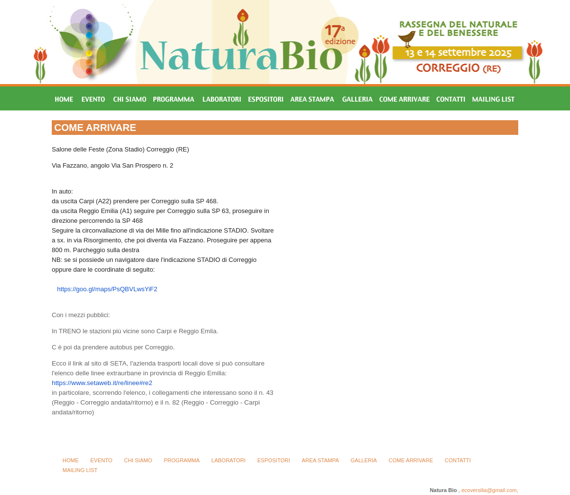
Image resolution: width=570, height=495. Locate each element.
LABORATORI (228, 460)
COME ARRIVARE (411, 460)
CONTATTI (457, 460)
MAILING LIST (80, 470)
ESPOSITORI (273, 460)
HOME (71, 460)
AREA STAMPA (320, 460)
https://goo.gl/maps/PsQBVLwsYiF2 (107, 289)
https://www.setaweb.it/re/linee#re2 (102, 383)
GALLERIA (364, 460)
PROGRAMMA (181, 460)
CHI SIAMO (138, 460)
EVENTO (101, 460)
